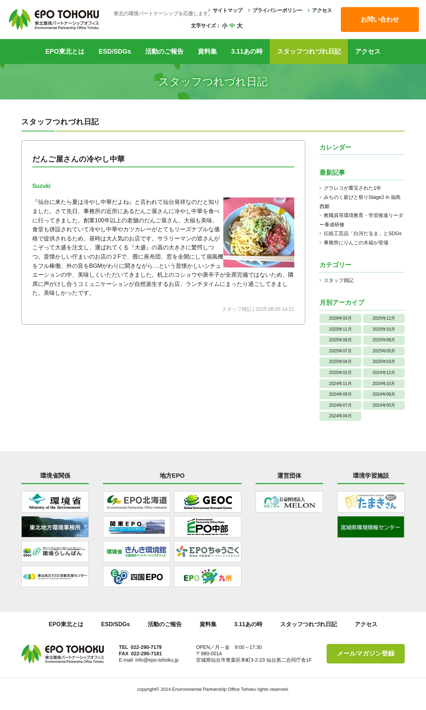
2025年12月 (383, 318)
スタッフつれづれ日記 (309, 51)
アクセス (322, 10)
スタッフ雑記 (339, 280)
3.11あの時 (247, 51)
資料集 (207, 51)
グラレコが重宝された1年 (352, 188)
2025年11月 (340, 329)
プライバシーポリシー (277, 10)
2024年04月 (340, 415)
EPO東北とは (64, 51)
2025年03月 (383, 361)
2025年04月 (340, 361)
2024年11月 (340, 383)
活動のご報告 (164, 51)
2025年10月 (383, 329)
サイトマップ (227, 10)
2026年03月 (340, 318)
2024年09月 (340, 394)
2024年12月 (383, 372)
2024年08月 (383, 394)
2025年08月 (383, 339)
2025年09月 (340, 339)
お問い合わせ (380, 19)
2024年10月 (383, 383)
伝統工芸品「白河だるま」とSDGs (363, 233)
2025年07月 (340, 350)
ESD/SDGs (115, 51)
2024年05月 (383, 405)
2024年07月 (340, 405)
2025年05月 (383, 350)
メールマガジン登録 (365, 653)
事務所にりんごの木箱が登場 (356, 242)
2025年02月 (340, 372)
